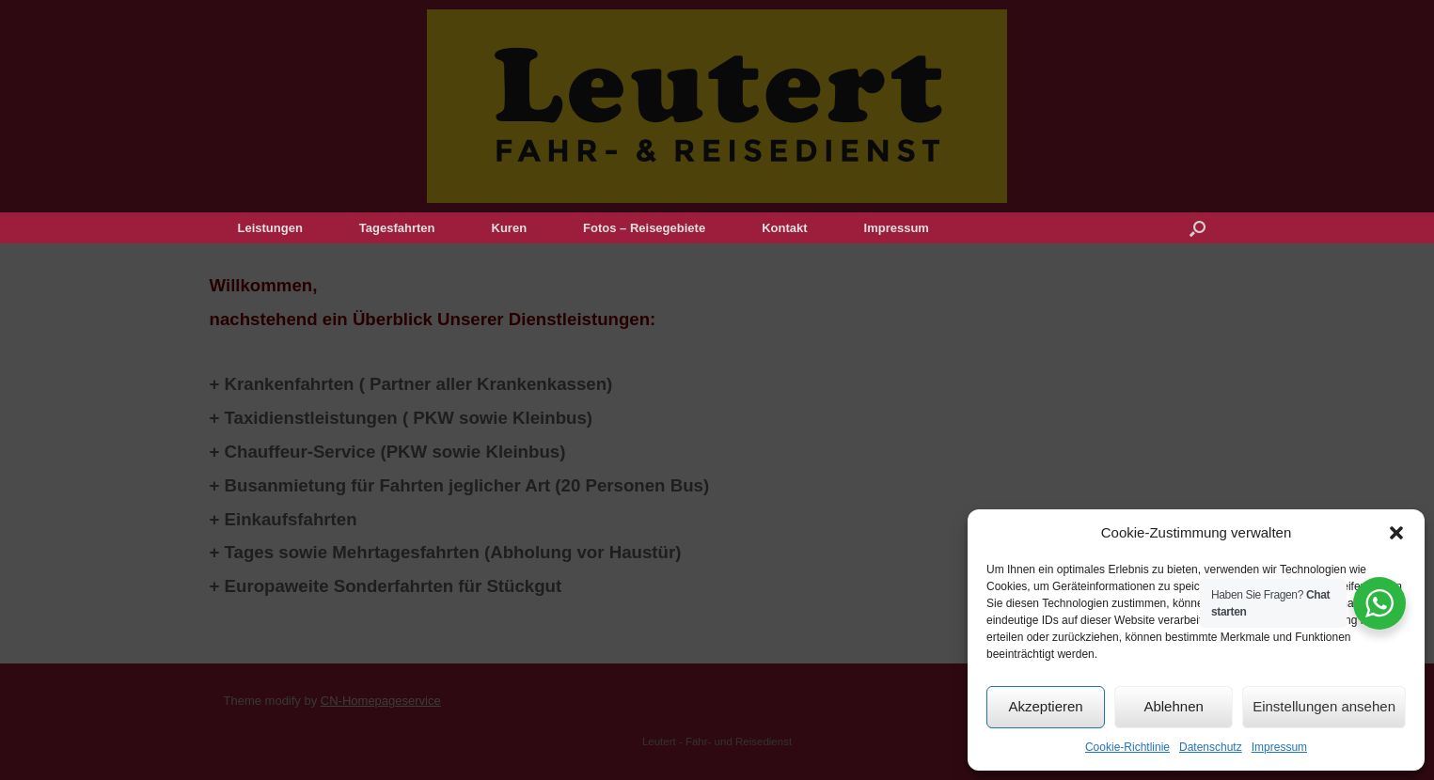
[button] (1396, 532)
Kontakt (784, 228)
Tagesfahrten (397, 228)
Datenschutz (1210, 747)
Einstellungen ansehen (1324, 706)
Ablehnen (1173, 706)
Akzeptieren (1045, 706)
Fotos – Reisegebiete (644, 228)
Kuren (510, 228)
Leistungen (270, 228)
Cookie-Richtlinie (1127, 747)
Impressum (1279, 747)
